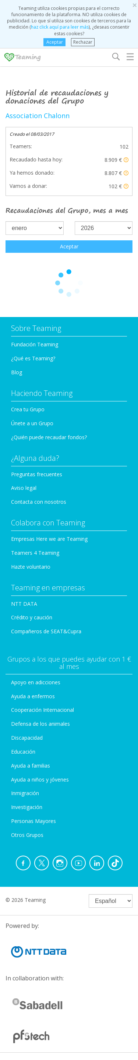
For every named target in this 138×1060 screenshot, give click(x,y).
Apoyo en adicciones (35, 682)
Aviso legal (23, 487)
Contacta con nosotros (38, 501)
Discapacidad (27, 737)
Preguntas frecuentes (36, 474)
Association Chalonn (38, 115)
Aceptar (54, 42)
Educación (23, 751)
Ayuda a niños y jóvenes (40, 779)
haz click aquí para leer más (60, 27)
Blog (16, 372)
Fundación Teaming (34, 344)
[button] (126, 159)
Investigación (26, 807)
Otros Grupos (27, 834)
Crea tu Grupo (28, 409)
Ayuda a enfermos (33, 696)
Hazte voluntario (30, 566)
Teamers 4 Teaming (35, 552)
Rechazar (82, 42)
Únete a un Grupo (32, 423)
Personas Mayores (33, 820)
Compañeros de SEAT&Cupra (46, 631)
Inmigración (25, 793)
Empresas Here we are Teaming (49, 538)
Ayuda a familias (30, 765)
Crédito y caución (31, 617)
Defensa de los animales (40, 723)
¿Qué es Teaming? (33, 358)
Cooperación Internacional (42, 709)
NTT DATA (24, 603)
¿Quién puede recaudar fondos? (49, 437)
